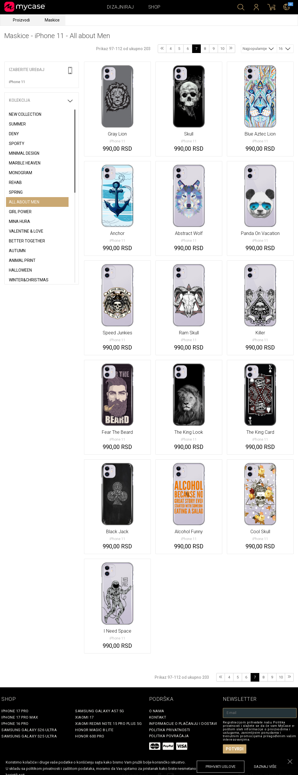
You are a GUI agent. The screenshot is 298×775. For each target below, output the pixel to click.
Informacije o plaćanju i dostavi (183, 723)
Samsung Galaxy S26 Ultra (29, 730)
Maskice (52, 20)
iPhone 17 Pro (15, 711)
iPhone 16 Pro (15, 723)
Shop (154, 7)
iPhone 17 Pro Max (19, 717)
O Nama (156, 711)
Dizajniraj (120, 7)
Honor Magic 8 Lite (94, 730)
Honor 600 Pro (89, 736)
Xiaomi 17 (84, 717)
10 (222, 48)
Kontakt (157, 717)
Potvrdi (235, 749)
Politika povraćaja (169, 736)
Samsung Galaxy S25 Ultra (29, 736)
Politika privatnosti (169, 730)
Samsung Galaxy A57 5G (99, 711)
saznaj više (265, 766)
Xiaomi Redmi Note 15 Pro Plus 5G (108, 723)
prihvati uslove (220, 766)
